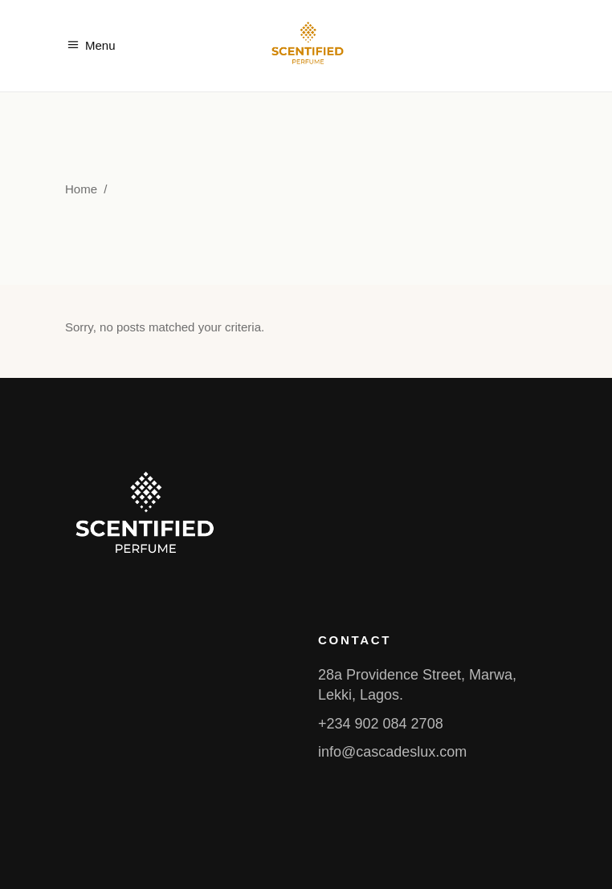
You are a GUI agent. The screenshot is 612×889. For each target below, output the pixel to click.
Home (81, 189)
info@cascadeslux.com (392, 752)
